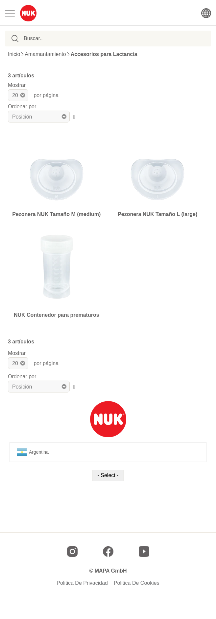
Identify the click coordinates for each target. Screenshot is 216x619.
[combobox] (56, 38)
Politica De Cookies (136, 583)
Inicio (14, 54)
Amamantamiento (45, 54)
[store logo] (28, 13)
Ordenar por (22, 106)
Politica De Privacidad (82, 583)
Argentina (33, 452)
